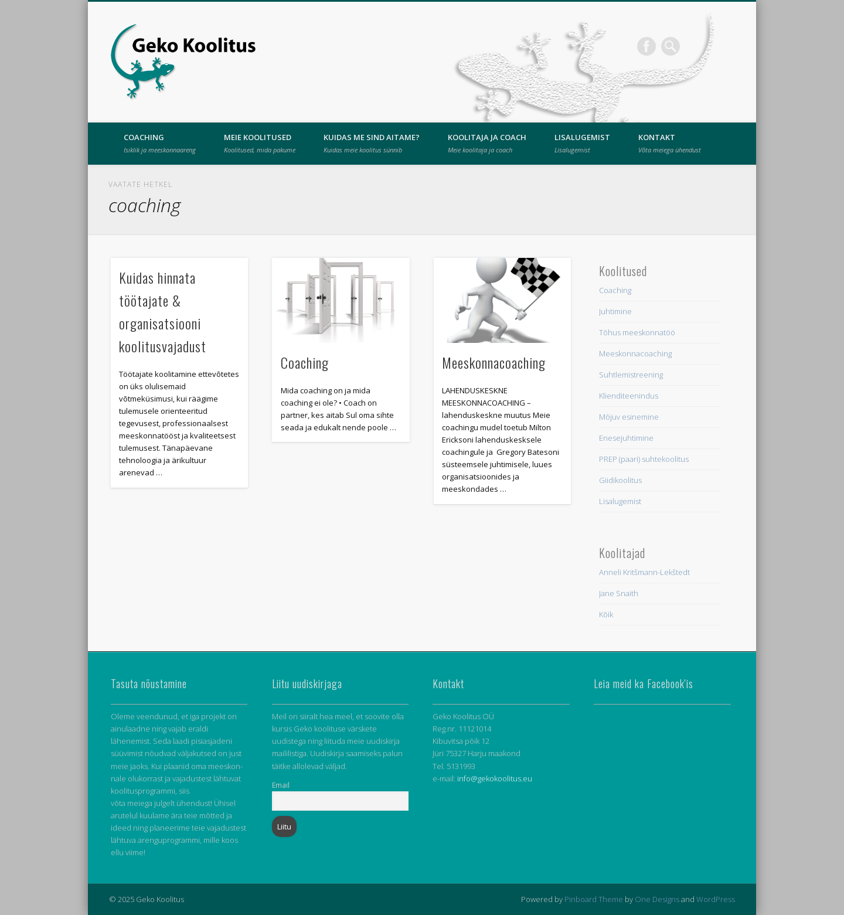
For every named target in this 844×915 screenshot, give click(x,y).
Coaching (160, 143)
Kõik (606, 614)
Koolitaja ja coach (487, 143)
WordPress (715, 899)
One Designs (657, 899)
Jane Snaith (618, 593)
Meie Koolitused (259, 143)
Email (281, 785)
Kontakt (669, 143)
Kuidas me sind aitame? (372, 143)
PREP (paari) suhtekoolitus (644, 459)
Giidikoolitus (620, 480)
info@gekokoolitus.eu (494, 778)
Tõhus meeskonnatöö (637, 332)
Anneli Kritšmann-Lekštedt (644, 572)
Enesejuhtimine (626, 438)
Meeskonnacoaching (494, 362)
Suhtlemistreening (631, 374)
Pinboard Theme (593, 899)
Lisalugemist (582, 143)
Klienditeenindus (628, 395)
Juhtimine (615, 311)
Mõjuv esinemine (629, 416)
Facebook (646, 46)
